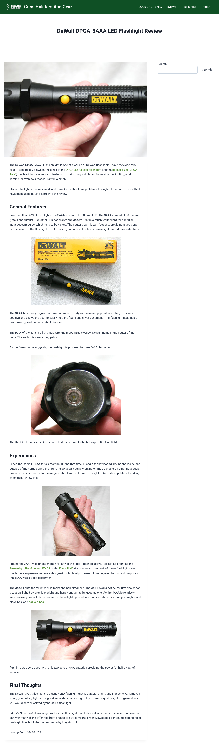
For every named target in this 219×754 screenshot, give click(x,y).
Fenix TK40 (66, 568)
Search (207, 70)
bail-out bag (36, 602)
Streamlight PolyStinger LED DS (30, 568)
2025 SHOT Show (150, 6)
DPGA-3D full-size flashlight (83, 169)
